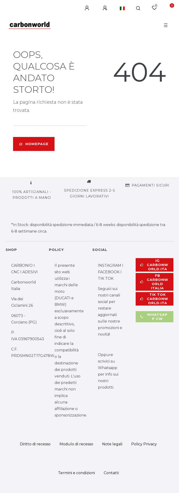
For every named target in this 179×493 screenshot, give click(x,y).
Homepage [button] (33, 144)
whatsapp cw (154, 317)
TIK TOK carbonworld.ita (154, 299)
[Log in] (87, 8)
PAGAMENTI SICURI (150, 185)
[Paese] (122, 8)
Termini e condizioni (76, 473)
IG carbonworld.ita (154, 265)
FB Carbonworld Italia (154, 281)
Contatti (111, 473)
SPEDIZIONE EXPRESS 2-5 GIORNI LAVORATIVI (89, 193)
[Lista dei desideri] (154, 8)
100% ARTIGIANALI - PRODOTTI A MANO (31, 195)
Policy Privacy (144, 444)
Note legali (112, 444)
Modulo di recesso (76, 444)
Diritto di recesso (35, 444)
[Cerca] (138, 8)
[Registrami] (105, 8)
